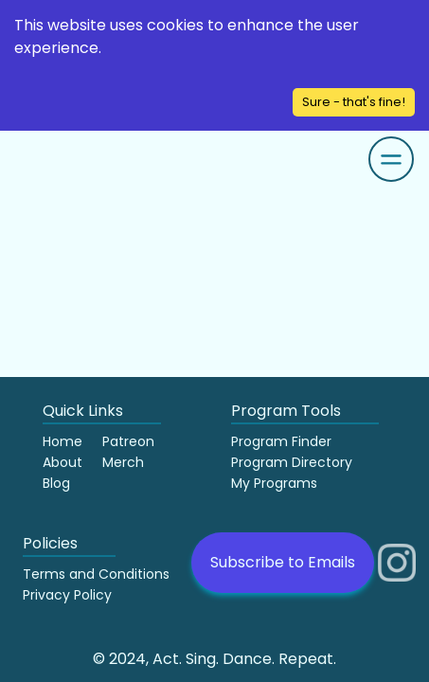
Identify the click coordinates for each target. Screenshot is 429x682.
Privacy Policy (67, 594)
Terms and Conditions (96, 574)
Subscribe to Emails (282, 562)
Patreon (128, 441)
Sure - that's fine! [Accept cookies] (353, 102)
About (62, 462)
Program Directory (291, 462)
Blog (56, 483)
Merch (123, 462)
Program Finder (281, 441)
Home (62, 441)
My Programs (274, 483)
